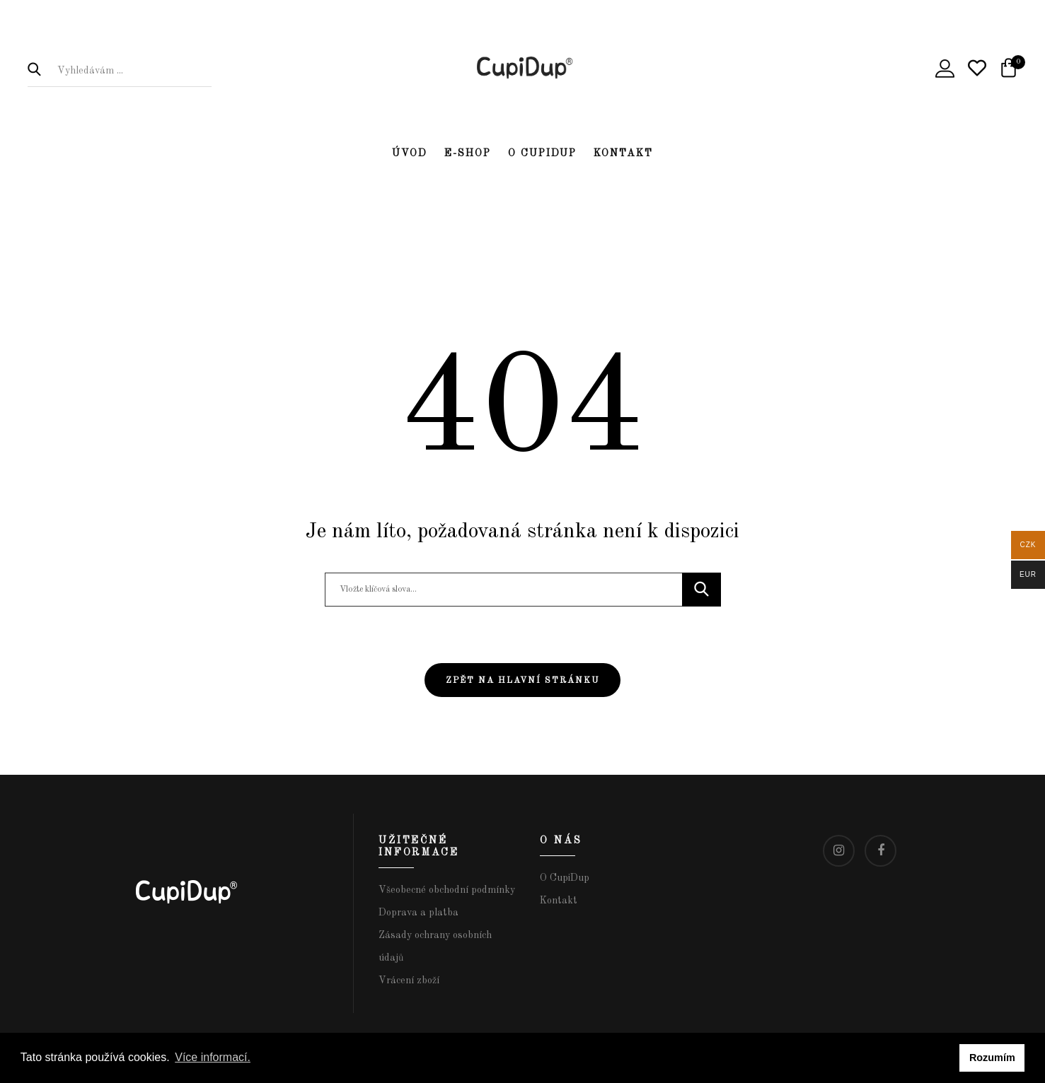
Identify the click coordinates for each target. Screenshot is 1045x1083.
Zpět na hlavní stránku (522, 681)
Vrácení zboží (409, 980)
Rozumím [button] (992, 1057)
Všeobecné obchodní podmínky (447, 890)
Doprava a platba (418, 913)
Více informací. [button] (212, 1057)
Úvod (409, 153)
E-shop (467, 153)
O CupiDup (542, 153)
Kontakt (623, 153)
